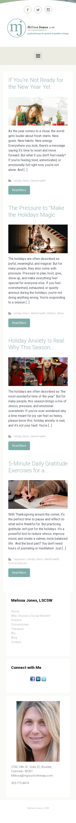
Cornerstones (20, 624)
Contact (16, 642)
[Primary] (38, 56)
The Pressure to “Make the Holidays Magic (36, 211)
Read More (19, 190)
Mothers (51, 313)
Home (15, 611)
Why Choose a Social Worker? (31, 616)
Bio (13, 633)
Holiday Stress (22, 180)
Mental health (38, 180)
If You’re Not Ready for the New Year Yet (35, 83)
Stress (60, 313)
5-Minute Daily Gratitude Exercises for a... (38, 467)
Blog (14, 637)
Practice (16, 620)
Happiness (20, 559)
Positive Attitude (17, 563)
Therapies (17, 629)
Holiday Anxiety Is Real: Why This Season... (36, 344)
